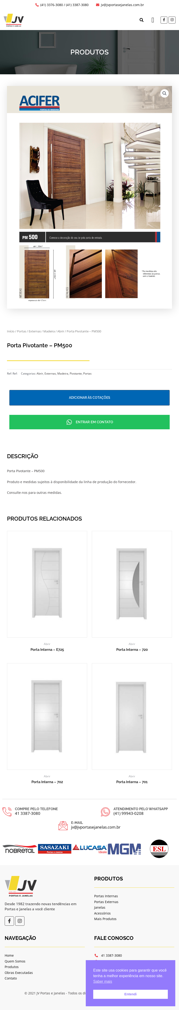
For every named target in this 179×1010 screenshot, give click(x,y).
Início (10, 331)
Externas (35, 331)
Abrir (60, 331)
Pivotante (76, 373)
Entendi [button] (130, 994)
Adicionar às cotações (89, 397)
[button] (141, 20)
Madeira (49, 331)
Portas (21, 331)
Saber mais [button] (102, 981)
